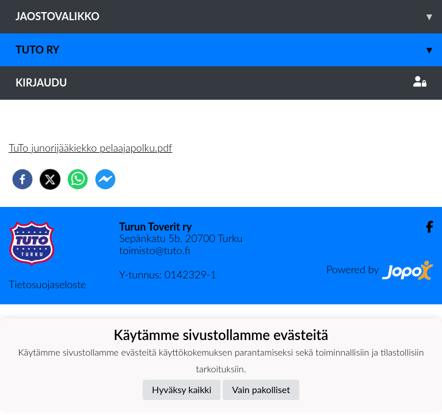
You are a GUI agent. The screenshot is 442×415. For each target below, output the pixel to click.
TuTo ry (229, 49)
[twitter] (50, 179)
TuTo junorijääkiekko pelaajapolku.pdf (90, 147)
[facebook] (22, 179)
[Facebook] (425, 227)
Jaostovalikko (229, 16)
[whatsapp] (77, 179)
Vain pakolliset (261, 389)
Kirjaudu (221, 82)
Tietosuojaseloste (47, 284)
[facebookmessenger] (105, 179)
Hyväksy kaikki (181, 389)
